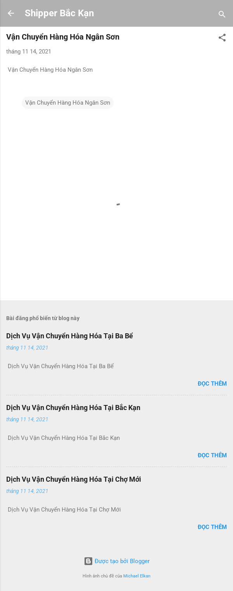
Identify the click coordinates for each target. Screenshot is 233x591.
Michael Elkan (136, 576)
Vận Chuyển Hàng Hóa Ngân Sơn (67, 102)
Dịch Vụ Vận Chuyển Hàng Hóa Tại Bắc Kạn (73, 407)
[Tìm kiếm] (222, 16)
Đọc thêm (212, 383)
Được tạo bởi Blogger (117, 561)
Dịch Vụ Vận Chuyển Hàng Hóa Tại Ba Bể (69, 336)
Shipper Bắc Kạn (59, 13)
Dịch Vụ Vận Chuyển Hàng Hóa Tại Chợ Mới (73, 479)
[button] (222, 39)
